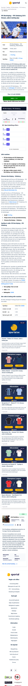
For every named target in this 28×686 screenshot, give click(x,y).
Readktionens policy (14, 660)
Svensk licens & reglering (14, 616)
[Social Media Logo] (11, 670)
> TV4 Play (12, 55)
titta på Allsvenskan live (10, 190)
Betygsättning (14, 649)
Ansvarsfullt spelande (14, 600)
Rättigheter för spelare (14, 605)
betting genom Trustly (7, 284)
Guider (14, 627)
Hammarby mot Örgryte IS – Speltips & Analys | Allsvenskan (12, 465)
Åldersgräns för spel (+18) (14, 586)
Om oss (14, 662)
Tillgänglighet (14, 640)
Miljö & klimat (14, 613)
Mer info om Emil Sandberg (10, 564)
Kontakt (14, 630)
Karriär (14, 657)
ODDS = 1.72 (14, 98)
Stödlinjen (14, 611)
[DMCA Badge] (9, 677)
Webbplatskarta (14, 635)
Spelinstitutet (14, 608)
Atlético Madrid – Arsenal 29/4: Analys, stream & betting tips (12, 372)
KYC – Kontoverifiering (14, 589)
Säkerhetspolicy (14, 638)
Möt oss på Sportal (14, 651)
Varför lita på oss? (14, 654)
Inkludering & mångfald (14, 592)
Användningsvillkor (14, 584)
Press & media (14, 632)
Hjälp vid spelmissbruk (14, 603)
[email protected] (8, 525)
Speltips (8, 7)
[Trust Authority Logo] (9, 682)
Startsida (3, 7)
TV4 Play (10, 215)
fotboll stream (13, 202)
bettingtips (12, 88)
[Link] (14, 329)
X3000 (23, 280)
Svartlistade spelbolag (14, 619)
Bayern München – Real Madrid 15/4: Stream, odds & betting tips (12, 496)
